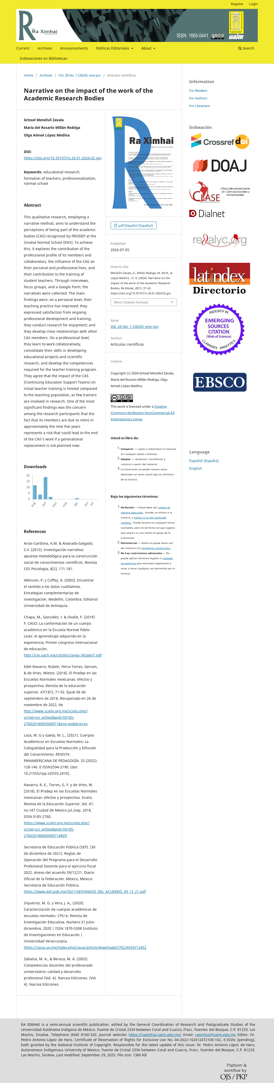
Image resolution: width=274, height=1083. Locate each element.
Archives (45, 48)
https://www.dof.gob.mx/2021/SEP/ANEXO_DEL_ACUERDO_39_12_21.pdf (85, 891)
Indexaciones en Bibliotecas (43, 58)
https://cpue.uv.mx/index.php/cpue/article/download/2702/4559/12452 (85, 947)
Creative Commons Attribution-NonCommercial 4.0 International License (143, 412)
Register (237, 4)
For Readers (198, 90)
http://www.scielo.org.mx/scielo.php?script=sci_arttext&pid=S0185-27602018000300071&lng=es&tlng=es (56, 717)
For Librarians (199, 105)
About (146, 48)
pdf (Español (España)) (135, 225)
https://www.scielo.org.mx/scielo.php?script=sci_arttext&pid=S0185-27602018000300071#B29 (57, 829)
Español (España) (204, 460)
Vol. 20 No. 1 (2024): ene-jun (80, 75)
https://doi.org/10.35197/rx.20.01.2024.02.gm (62, 158)
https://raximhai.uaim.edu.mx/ (155, 1034)
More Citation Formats (131, 302)
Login (253, 4)
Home (28, 75)
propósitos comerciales (156, 548)
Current (22, 48)
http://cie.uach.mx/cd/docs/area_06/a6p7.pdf (63, 655)
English (195, 468)
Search (246, 48)
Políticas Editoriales (113, 48)
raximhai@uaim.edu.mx (215, 1034)
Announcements (74, 48)
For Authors (198, 98)
